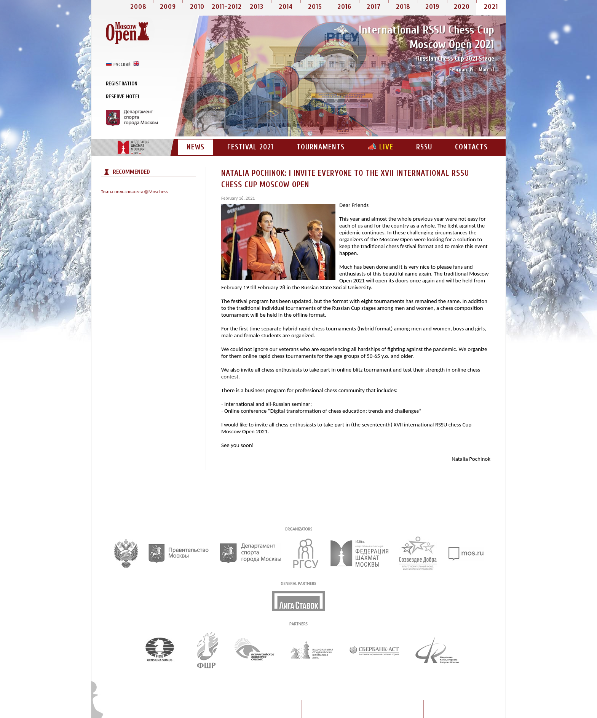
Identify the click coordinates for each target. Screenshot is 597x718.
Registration (121, 83)
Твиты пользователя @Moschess (134, 191)
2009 (168, 7)
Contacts (471, 147)
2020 (462, 7)
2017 (374, 7)
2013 (256, 7)
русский (122, 64)
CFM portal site (133, 147)
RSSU (424, 147)
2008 (138, 7)
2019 (432, 7)
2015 (315, 7)
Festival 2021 (250, 147)
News (195, 147)
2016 (344, 7)
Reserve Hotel (123, 96)
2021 (491, 7)
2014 (286, 7)
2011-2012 (227, 7)
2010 (197, 7)
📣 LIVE (380, 147)
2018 (403, 7)
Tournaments (321, 147)
